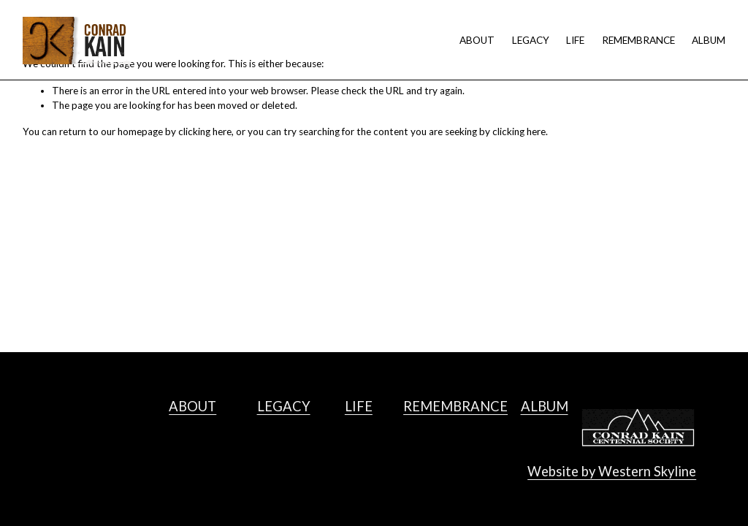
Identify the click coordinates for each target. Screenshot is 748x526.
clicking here (205, 131)
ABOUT (477, 40)
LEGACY (530, 40)
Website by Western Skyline (611, 471)
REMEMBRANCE (638, 40)
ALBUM (708, 40)
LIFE (575, 40)
